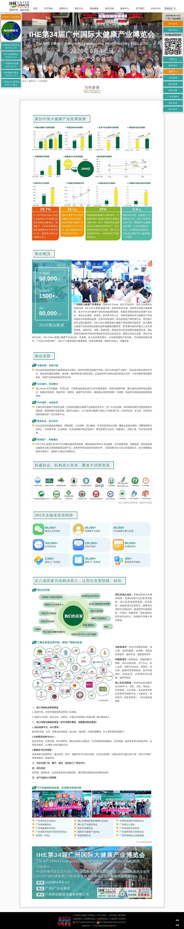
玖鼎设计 (122, 919)
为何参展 (43, 81)
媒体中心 (124, 8)
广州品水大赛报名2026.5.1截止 (11, 83)
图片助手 (173, 109)
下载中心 (173, 59)
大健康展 (113, 919)
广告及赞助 (173, 96)
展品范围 (173, 90)
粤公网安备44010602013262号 (111, 922)
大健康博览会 (89, 919)
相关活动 (109, 8)
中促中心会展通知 (11, 17)
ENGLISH (156, 8)
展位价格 (173, 103)
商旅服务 (94, 8)
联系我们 (122, 915)
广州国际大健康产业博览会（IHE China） (90, 915)
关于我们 (140, 8)
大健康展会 (77, 919)
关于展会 (48, 8)
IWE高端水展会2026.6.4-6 (11, 74)
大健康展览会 (102, 919)
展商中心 (63, 8)
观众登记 (173, 30)
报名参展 (173, 23)
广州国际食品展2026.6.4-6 (11, 64)
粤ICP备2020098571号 (84, 922)
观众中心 (79, 8)
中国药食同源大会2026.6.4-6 (11, 46)
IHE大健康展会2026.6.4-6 (11, 55)
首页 (35, 8)
